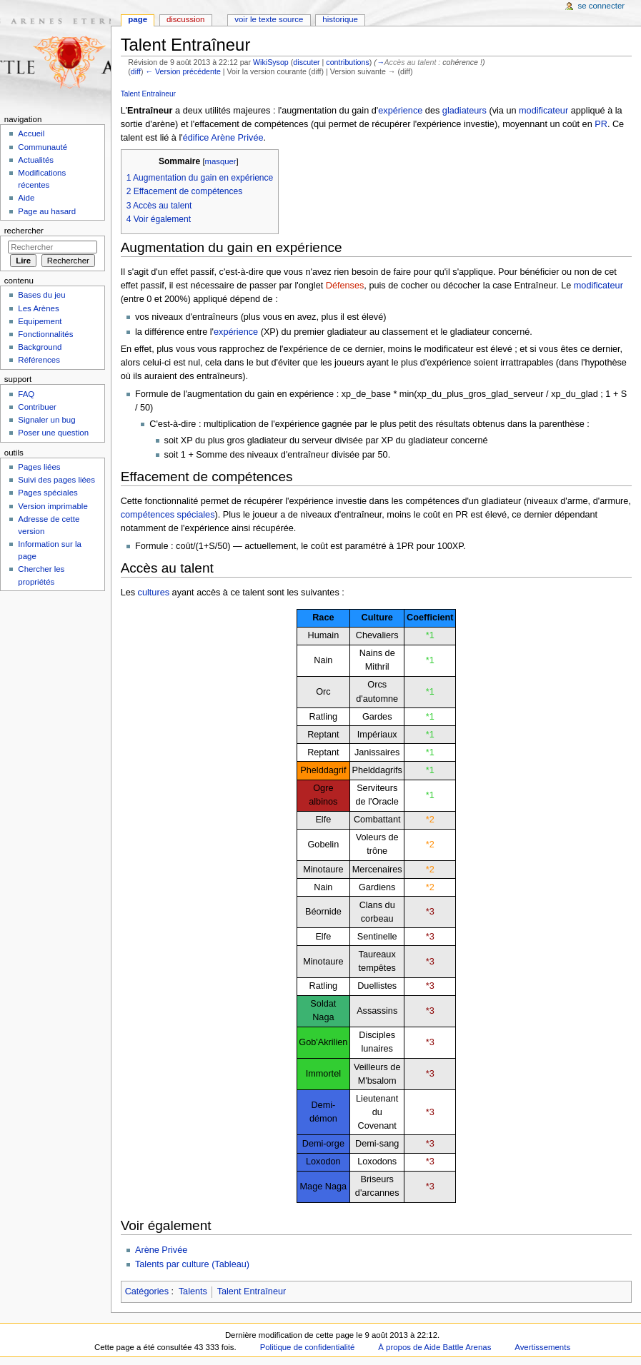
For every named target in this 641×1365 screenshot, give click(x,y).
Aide (26, 197)
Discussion (185, 19)
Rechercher (24, 230)
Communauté (42, 147)
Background (39, 347)
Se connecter (601, 5)
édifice (196, 138)
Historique (340, 19)
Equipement (39, 321)
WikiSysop (271, 62)
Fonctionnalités (45, 334)
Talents (193, 1291)
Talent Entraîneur (148, 94)
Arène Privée (237, 138)
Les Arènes (38, 308)
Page (137, 19)
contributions (347, 62)
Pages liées (39, 467)
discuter (306, 62)
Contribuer (37, 407)
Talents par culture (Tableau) (192, 1264)
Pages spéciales (47, 492)
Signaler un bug (46, 419)
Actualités (36, 160)
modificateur (543, 111)
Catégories (147, 1291)
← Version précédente (182, 71)
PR (601, 124)
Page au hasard (47, 211)
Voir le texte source (268, 19)
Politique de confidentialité (307, 1347)
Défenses (345, 286)
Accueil (31, 133)
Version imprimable (52, 506)
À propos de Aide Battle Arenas (434, 1347)
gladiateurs (464, 111)
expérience (400, 111)
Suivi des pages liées (56, 479)
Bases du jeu (41, 295)
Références (39, 360)
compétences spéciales (168, 515)
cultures (153, 593)
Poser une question (53, 432)
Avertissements (542, 1347)
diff (136, 71)
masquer (221, 161)
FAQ (26, 394)
